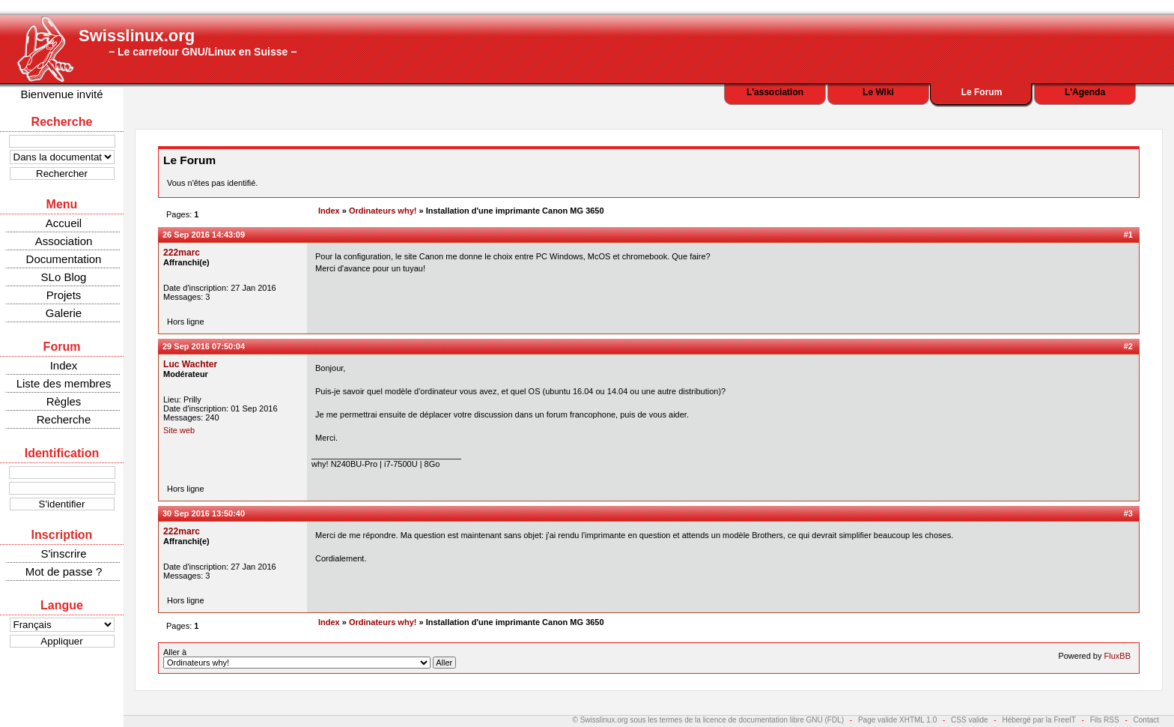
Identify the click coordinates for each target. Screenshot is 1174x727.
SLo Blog (64, 277)
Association (64, 241)
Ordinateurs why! (382, 210)
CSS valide (969, 720)
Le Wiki (878, 92)
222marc (181, 252)
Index (64, 365)
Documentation (64, 259)
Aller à (309, 658)
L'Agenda (1085, 92)
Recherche (64, 419)
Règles (64, 401)
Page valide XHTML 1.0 (897, 720)
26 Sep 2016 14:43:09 (203, 234)
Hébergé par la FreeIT (1038, 720)
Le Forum (982, 92)
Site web (179, 430)
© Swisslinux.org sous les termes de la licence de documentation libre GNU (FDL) (709, 720)
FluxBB (1117, 655)
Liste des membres (64, 383)
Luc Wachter (190, 364)
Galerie (64, 313)
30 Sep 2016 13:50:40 (203, 513)
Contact (1146, 720)
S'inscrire (63, 553)
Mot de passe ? (64, 571)
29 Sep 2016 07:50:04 (203, 346)
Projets (64, 295)
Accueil (64, 223)
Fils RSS (1104, 720)
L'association (774, 92)
